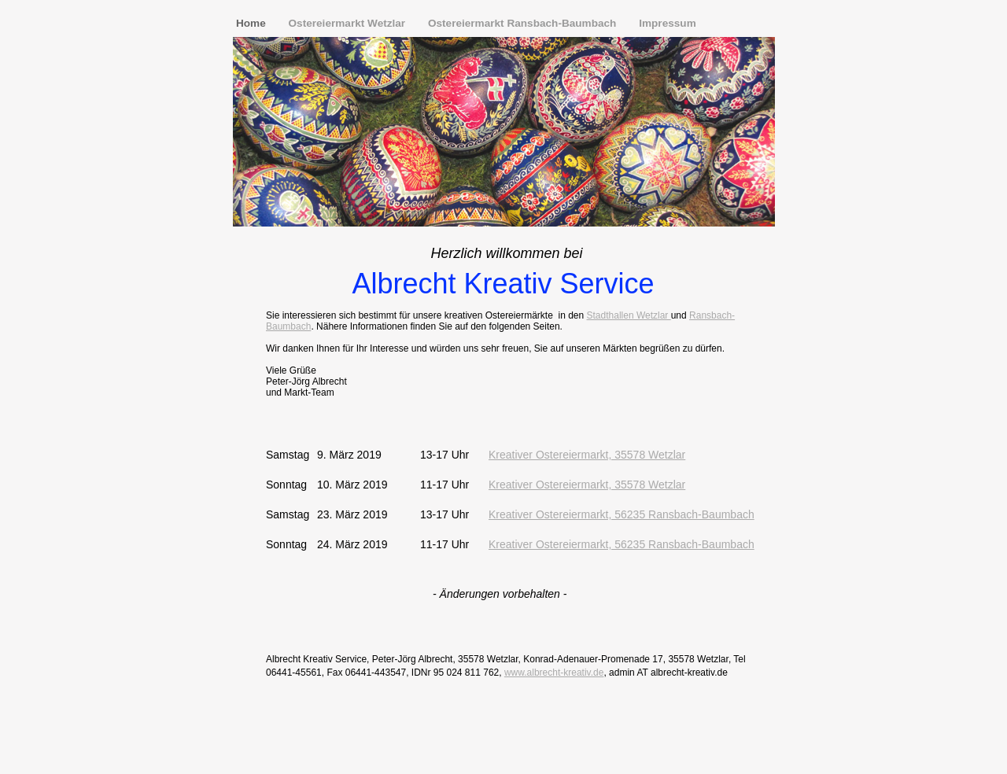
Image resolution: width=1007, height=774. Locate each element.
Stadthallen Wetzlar (629, 315)
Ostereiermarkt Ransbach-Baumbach (523, 23)
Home (252, 23)
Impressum (667, 23)
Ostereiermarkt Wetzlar (348, 23)
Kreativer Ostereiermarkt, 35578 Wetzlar (587, 454)
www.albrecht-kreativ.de (554, 672)
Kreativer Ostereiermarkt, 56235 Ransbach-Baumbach (621, 514)
